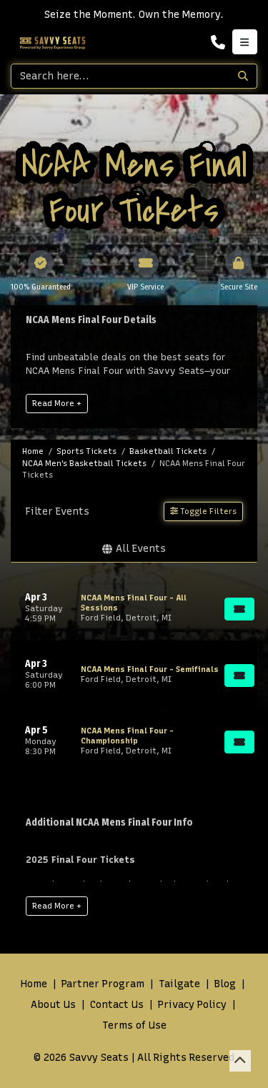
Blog (225, 984)
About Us (53, 1005)
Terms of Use (134, 1025)
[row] (134, 607)
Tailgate (179, 984)
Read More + (56, 403)
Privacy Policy (192, 1005)
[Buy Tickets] (239, 609)
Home (34, 984)
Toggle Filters (203, 511)
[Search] (120, 76)
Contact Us (117, 1005)
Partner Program (102, 984)
